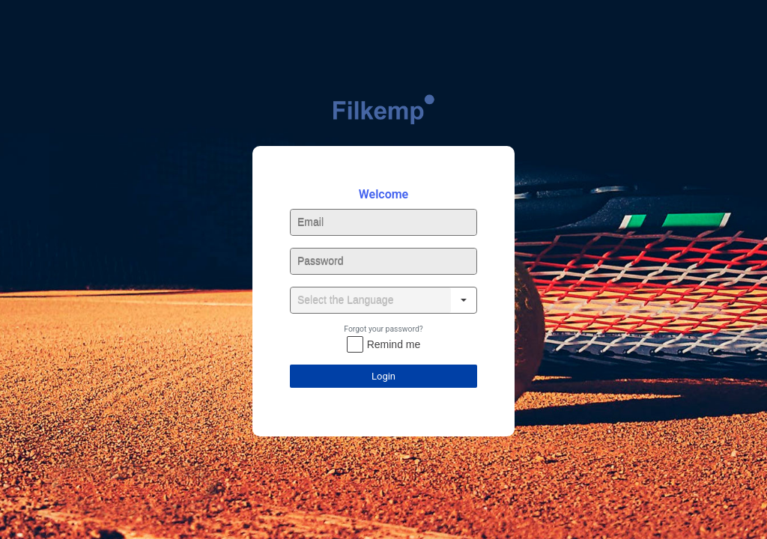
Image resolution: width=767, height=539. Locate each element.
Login (383, 376)
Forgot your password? (383, 329)
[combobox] (371, 300)
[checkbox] (384, 344)
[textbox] (383, 222)
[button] (463, 300)
